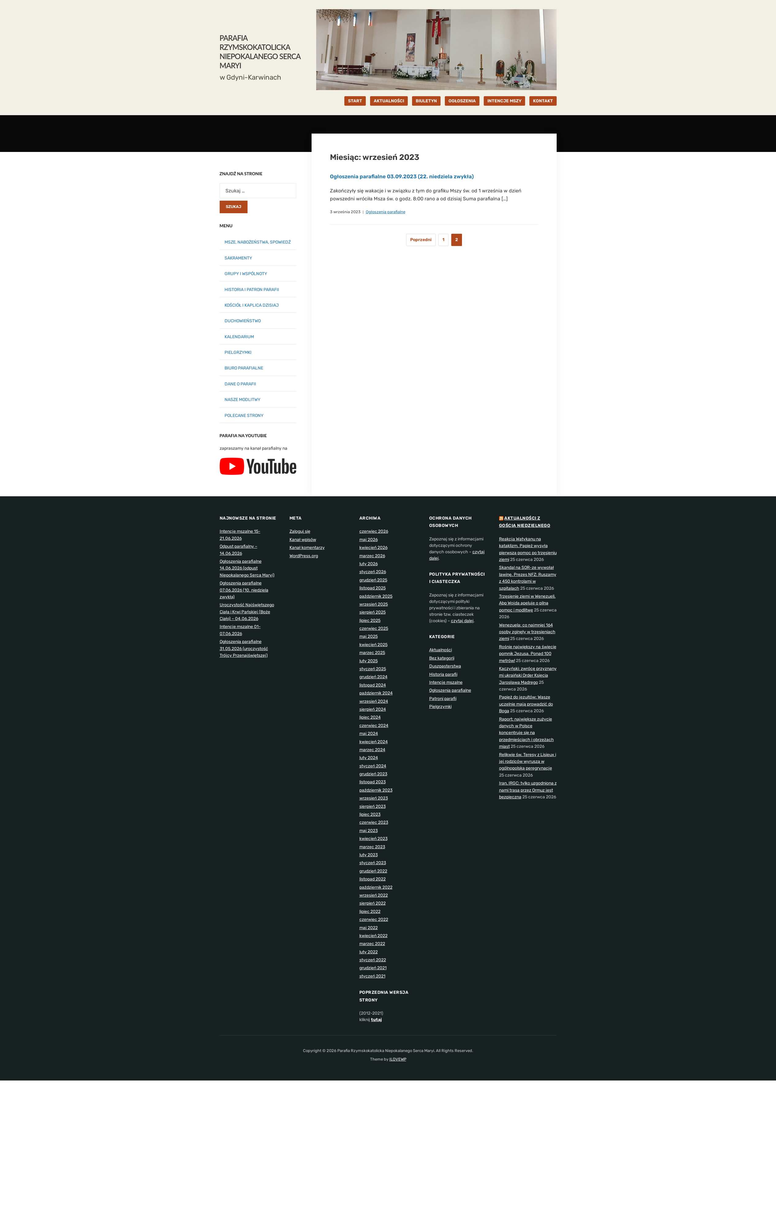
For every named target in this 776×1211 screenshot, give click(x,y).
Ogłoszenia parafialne (385, 212)
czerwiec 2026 (373, 531)
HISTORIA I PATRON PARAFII (252, 289)
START (355, 101)
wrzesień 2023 (373, 798)
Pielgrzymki (440, 706)
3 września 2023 (345, 212)
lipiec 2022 (369, 911)
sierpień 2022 (372, 903)
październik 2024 (376, 693)
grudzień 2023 (373, 774)
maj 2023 (368, 830)
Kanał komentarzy (307, 547)
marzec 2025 (372, 652)
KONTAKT (543, 101)
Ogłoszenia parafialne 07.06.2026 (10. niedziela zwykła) (244, 590)
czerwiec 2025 (373, 628)
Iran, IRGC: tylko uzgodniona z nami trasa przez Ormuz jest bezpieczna (528, 790)
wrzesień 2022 (373, 895)
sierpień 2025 (372, 612)
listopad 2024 (372, 685)
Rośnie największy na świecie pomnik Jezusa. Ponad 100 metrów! (527, 653)
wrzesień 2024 (373, 701)
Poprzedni (421, 239)
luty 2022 (368, 952)
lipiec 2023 (369, 814)
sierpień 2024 (372, 709)
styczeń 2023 (372, 862)
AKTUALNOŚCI (389, 101)
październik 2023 (375, 790)
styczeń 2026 (372, 571)
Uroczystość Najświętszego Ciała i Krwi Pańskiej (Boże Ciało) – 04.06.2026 (247, 611)
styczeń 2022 (372, 960)
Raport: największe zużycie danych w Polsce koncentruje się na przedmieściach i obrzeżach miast (526, 733)
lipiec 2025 (369, 620)
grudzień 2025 (373, 580)
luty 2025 (368, 661)
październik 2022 (375, 887)
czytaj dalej (462, 620)
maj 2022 (368, 927)
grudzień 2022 (373, 871)
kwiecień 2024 (373, 741)
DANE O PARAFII (240, 384)
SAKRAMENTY (238, 258)
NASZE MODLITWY (242, 399)
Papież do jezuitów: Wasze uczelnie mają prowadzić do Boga (526, 703)
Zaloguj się (300, 531)
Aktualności (440, 650)
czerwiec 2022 (373, 919)
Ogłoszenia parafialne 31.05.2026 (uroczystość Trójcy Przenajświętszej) (244, 648)
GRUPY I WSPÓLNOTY (246, 273)
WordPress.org (304, 555)
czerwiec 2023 (373, 822)
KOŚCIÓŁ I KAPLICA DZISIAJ (252, 305)
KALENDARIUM (239, 336)
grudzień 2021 (373, 968)
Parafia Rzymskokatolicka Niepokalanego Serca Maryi (260, 51)
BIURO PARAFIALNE (244, 368)
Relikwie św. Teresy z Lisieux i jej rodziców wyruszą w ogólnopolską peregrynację (527, 761)
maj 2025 (368, 636)
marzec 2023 (372, 847)
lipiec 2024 (370, 717)
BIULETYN (426, 101)
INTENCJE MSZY (504, 101)
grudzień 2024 (373, 676)
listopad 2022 (372, 879)
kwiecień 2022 (373, 935)
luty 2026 (368, 563)
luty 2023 (368, 854)
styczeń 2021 (372, 976)
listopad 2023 (372, 782)
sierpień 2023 (372, 806)
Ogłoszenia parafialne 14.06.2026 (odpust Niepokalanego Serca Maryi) (247, 568)
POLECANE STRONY (244, 415)
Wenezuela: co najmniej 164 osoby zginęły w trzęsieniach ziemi (527, 632)
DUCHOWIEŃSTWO (243, 321)
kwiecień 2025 (373, 644)
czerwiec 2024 (373, 725)
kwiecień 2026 (373, 547)
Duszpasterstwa (445, 666)
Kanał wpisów (303, 539)
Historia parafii (443, 674)
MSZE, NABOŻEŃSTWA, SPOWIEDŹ (258, 242)
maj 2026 (368, 539)
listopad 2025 (372, 588)
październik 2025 (375, 596)
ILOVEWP (397, 1059)
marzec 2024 (372, 749)
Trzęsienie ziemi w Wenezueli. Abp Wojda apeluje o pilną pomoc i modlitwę (527, 603)
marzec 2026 (372, 555)
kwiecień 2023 (373, 838)
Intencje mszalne (446, 682)
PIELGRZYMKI (238, 352)
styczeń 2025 (372, 669)
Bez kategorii (441, 658)
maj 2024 (368, 733)
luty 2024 (368, 757)
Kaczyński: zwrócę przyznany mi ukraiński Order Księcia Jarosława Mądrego (528, 675)
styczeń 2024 (372, 766)
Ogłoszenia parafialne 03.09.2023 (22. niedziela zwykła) (405, 176)
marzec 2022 (372, 943)
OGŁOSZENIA (462, 101)
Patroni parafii (442, 698)
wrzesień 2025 (373, 604)
